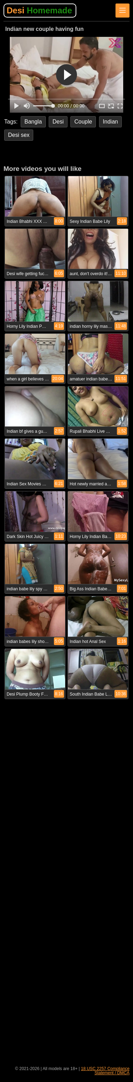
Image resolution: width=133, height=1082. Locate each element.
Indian (110, 122)
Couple (83, 122)
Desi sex (18, 135)
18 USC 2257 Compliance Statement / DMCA (105, 1070)
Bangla (33, 122)
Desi (39, 10)
